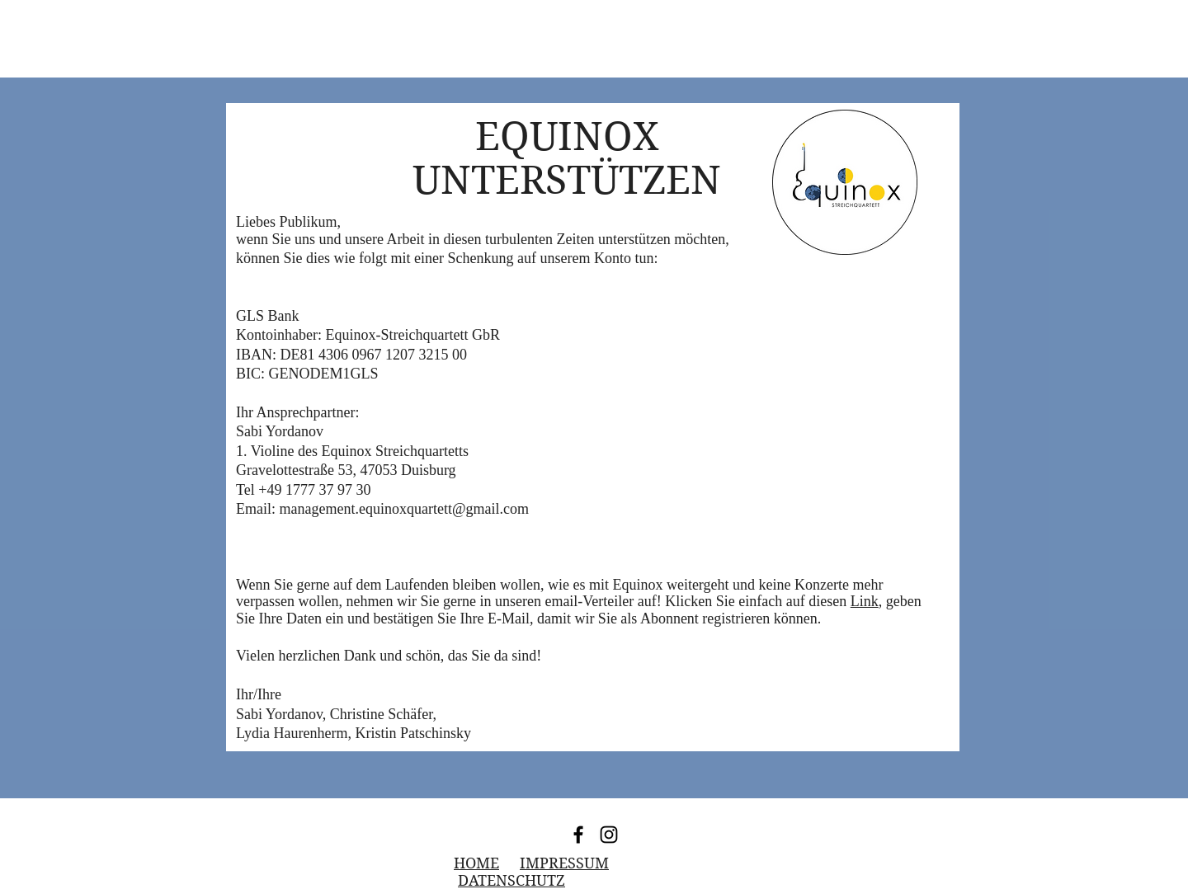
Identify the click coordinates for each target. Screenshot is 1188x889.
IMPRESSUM (564, 863)
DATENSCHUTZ (511, 880)
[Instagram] (608, 834)
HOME (476, 863)
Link (865, 601)
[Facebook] (578, 834)
